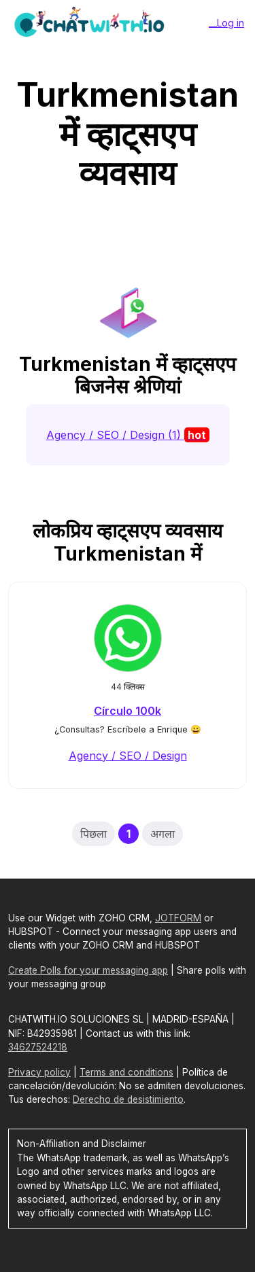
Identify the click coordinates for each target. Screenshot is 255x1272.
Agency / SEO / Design (128, 755)
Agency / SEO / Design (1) (127, 434)
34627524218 (37, 1047)
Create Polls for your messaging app (88, 970)
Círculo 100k (127, 711)
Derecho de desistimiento (128, 1099)
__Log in (226, 23)
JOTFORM (178, 918)
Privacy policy (39, 1072)
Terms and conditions (126, 1072)
